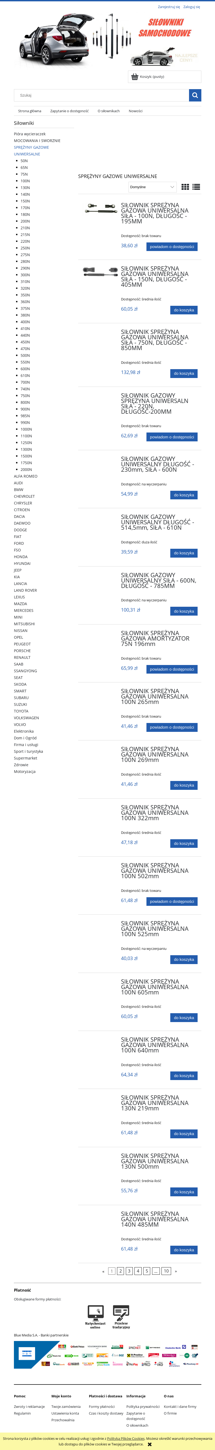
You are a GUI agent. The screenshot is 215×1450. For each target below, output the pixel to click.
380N (25, 315)
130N (25, 187)
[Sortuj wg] (152, 187)
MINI (18, 617)
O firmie (170, 1413)
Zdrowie (21, 764)
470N (25, 348)
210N (25, 227)
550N (25, 362)
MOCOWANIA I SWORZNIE (37, 140)
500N (25, 355)
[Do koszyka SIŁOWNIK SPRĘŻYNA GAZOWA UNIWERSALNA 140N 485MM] (184, 1250)
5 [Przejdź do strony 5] (147, 1271)
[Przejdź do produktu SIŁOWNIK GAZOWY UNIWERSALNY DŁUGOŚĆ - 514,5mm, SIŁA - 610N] (100, 518)
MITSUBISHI (24, 623)
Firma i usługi (26, 744)
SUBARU (21, 697)
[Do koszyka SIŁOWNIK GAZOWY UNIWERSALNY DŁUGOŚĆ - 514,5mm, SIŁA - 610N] (184, 553)
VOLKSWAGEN (26, 717)
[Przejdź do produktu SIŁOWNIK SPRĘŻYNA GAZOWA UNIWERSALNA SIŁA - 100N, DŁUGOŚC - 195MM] (100, 209)
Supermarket (25, 758)
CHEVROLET (24, 496)
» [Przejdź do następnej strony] (176, 1271)
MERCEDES (23, 610)
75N (24, 174)
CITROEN (22, 509)
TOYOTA (21, 711)
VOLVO (20, 724)
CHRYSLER (23, 503)
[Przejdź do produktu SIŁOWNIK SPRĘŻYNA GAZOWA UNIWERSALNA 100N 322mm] (100, 809)
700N (25, 382)
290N (25, 268)
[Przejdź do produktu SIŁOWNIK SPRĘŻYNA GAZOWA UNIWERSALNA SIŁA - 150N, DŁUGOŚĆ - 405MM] (100, 271)
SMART (20, 690)
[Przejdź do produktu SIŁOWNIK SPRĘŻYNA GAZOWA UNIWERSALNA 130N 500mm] (100, 1157)
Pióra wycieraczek (30, 133)
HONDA (21, 556)
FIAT (17, 536)
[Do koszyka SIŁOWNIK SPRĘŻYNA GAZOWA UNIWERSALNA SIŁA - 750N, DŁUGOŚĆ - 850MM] (184, 373)
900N (25, 409)
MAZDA (20, 603)
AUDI (18, 482)
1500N (26, 456)
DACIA (19, 516)
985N (25, 415)
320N (25, 288)
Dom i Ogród (25, 737)
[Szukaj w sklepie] (102, 95)
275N (25, 254)
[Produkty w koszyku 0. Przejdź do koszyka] (148, 76)
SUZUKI (20, 704)
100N (25, 180)
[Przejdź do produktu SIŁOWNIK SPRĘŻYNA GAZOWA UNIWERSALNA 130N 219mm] (100, 1099)
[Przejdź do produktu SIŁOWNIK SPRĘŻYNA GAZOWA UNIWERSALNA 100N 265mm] (100, 693)
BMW (18, 489)
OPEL (18, 637)
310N (25, 281)
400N (25, 321)
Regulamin (22, 1413)
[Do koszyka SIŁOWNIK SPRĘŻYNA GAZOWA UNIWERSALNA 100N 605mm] (184, 1017)
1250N (26, 442)
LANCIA (20, 583)
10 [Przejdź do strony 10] (166, 1271)
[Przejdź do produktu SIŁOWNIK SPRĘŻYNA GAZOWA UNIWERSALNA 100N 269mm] (100, 751)
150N (25, 200)
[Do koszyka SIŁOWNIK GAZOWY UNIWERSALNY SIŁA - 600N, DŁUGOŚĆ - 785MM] (184, 611)
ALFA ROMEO (25, 476)
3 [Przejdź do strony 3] (129, 1271)
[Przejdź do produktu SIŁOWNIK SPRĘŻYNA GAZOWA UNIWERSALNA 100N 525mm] (100, 925)
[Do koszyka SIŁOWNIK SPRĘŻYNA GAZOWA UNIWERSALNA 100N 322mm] (184, 843)
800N (25, 402)
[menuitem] (30, 111)
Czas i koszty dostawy (106, 1413)
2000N (26, 469)
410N (25, 328)
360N (25, 301)
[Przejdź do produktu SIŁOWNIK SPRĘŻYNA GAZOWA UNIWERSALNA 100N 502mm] (100, 867)
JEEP (17, 570)
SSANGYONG (25, 670)
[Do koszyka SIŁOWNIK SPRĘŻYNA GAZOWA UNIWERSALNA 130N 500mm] (184, 1191)
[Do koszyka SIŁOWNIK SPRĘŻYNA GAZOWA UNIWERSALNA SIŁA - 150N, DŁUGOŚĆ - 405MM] (184, 310)
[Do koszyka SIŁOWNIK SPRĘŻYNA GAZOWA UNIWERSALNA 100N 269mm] (184, 785)
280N (25, 261)
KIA (17, 576)
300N (25, 274)
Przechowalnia (62, 1420)
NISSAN (21, 630)
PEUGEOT (22, 643)
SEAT (18, 677)
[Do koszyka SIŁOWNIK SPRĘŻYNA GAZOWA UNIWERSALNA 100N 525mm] (184, 959)
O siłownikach (137, 1425)
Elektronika (24, 731)
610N (25, 375)
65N (24, 167)
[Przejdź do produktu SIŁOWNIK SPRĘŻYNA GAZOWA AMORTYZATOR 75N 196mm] (100, 635)
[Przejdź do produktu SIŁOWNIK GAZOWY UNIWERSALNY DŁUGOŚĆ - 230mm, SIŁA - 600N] (100, 460)
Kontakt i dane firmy (180, 1406)
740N (25, 388)
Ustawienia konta (65, 1413)
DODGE (20, 529)
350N (25, 294)
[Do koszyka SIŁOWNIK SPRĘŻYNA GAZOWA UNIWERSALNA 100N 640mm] (184, 1075)
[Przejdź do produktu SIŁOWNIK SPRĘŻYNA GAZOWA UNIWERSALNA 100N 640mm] (100, 1041)
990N (25, 422)
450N (25, 341)
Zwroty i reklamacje (29, 1406)
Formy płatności (102, 1406)
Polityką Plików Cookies (126, 1438)
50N (24, 160)
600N (25, 368)
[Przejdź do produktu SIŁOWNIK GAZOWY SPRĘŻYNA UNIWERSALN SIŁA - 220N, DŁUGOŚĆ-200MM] (100, 397)
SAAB (18, 664)
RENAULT (22, 657)
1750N (26, 462)
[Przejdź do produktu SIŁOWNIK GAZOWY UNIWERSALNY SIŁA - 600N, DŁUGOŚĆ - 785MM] (100, 577)
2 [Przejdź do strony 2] (120, 1271)
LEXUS (19, 596)
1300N (26, 449)
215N (25, 234)
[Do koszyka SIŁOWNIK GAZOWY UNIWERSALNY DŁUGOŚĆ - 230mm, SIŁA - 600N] (184, 495)
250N (25, 247)
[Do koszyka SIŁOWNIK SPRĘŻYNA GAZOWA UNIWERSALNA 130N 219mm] (184, 1133)
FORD (19, 543)
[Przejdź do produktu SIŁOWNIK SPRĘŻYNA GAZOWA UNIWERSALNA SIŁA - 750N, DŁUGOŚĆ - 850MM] (100, 333)
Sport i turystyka (28, 751)
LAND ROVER (25, 590)
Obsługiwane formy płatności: (37, 1299)
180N (25, 214)
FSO (17, 550)
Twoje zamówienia (66, 1406)
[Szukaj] (195, 95)
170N (25, 207)
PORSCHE (22, 650)
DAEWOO (22, 523)
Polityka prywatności (143, 1406)
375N (25, 308)
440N (25, 335)
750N (25, 395)
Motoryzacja (25, 771)
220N (25, 241)
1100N (26, 435)
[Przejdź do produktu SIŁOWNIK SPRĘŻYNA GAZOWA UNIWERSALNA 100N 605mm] (100, 983)
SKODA (20, 684)
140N (25, 194)
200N (25, 221)
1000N (26, 429)
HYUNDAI (22, 563)
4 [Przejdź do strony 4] (138, 1271)
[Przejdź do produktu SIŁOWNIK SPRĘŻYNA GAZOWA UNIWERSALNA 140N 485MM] (100, 1215)
